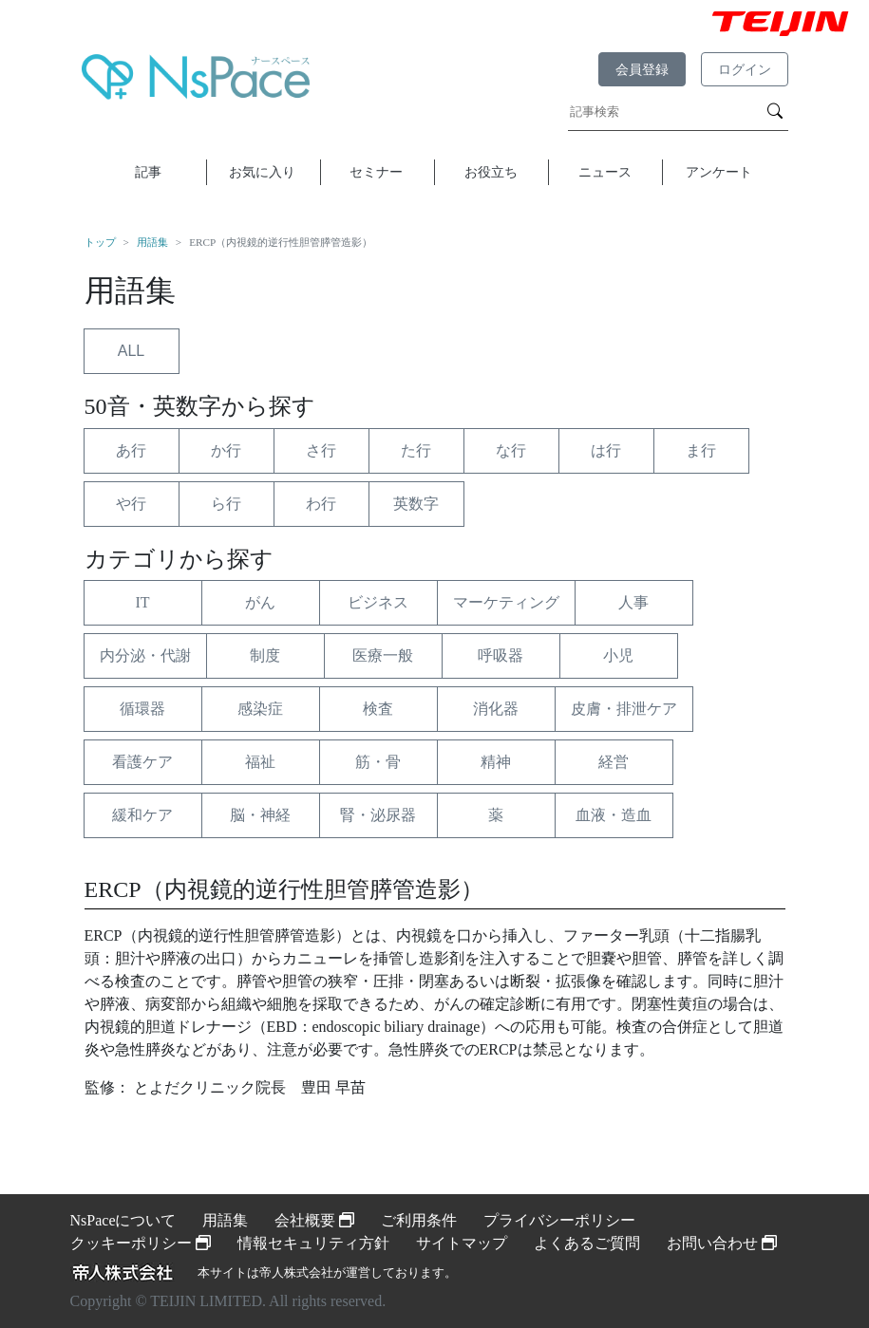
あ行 (131, 450)
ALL (131, 351)
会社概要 (314, 1220)
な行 (511, 450)
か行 (226, 450)
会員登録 (642, 69)
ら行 (226, 504)
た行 (416, 450)
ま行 (701, 450)
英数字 (416, 504)
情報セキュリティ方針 (313, 1243)
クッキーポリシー (140, 1243)
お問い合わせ (722, 1243)
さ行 (321, 450)
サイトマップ (461, 1243)
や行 (131, 504)
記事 (148, 171)
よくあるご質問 (587, 1243)
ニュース (605, 171)
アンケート (719, 171)
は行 (606, 450)
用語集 (152, 242)
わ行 (321, 504)
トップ (100, 242)
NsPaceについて (123, 1220)
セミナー (376, 171)
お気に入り (262, 171)
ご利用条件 (419, 1220)
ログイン (744, 69)
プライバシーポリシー (559, 1220)
